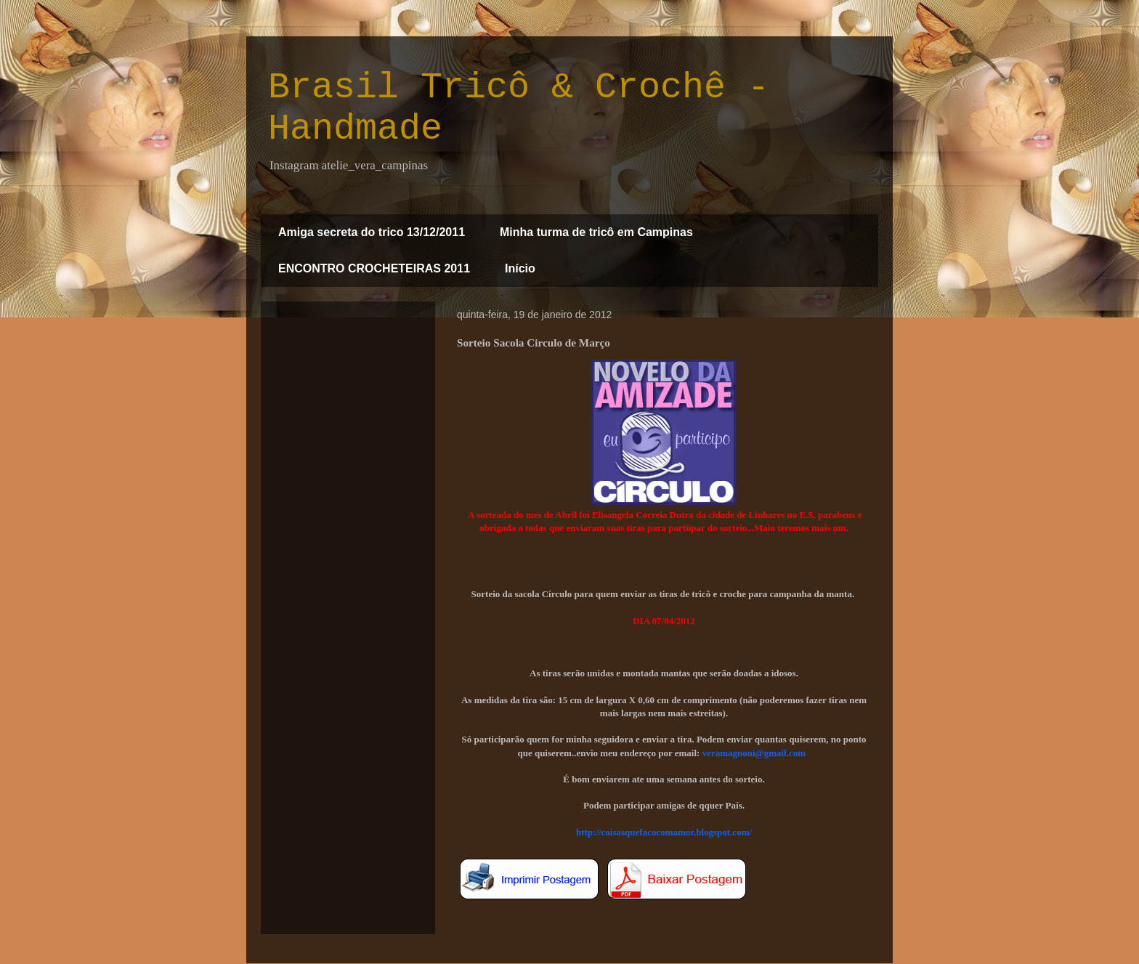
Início (520, 268)
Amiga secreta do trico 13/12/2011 (371, 232)
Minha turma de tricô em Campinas (596, 232)
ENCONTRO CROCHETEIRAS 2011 (374, 268)
